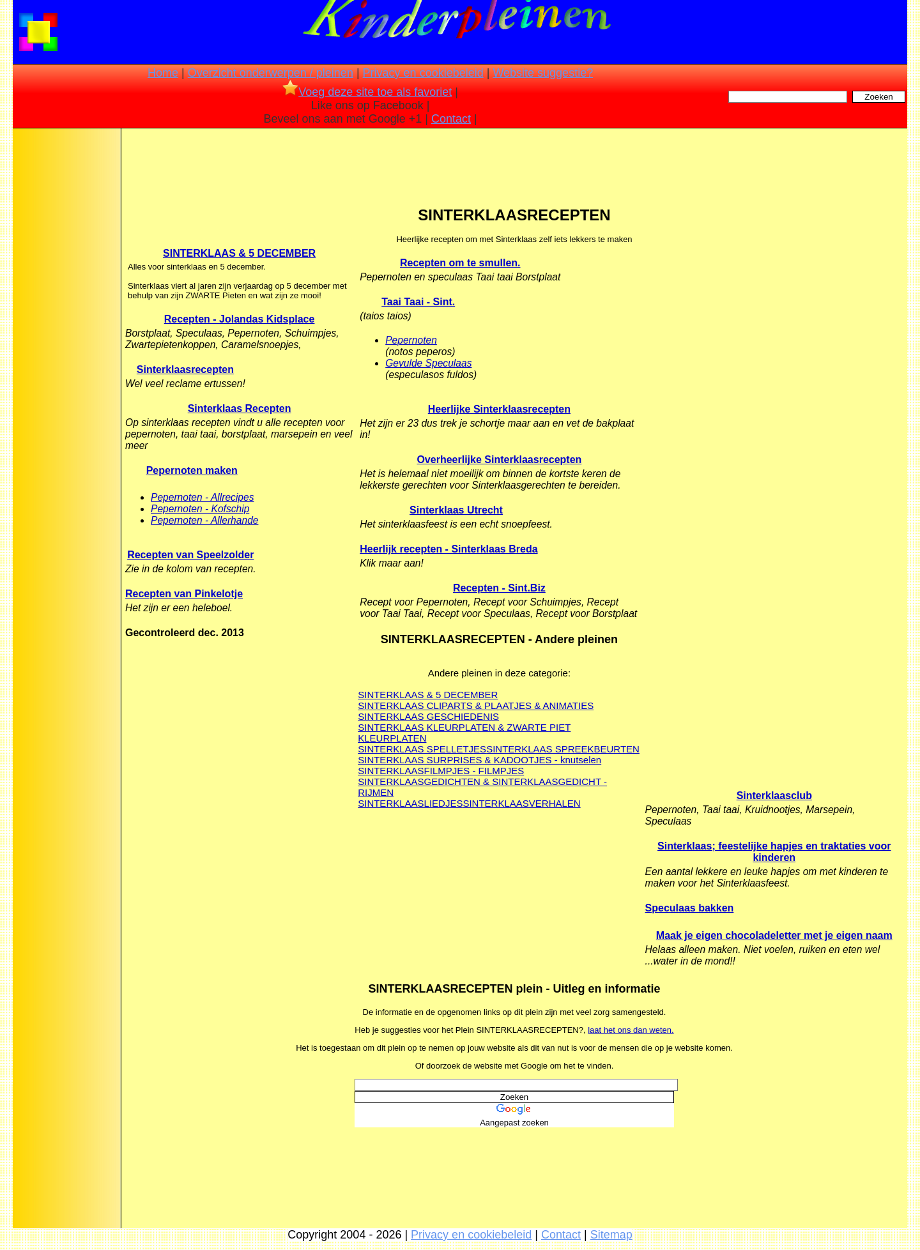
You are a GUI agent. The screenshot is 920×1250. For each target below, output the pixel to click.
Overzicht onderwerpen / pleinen (270, 72)
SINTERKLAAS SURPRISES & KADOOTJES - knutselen (479, 759)
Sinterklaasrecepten (185, 369)
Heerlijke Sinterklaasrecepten (499, 409)
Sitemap (611, 1234)
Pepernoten (411, 340)
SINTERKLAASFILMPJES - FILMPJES (441, 770)
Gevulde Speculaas (428, 363)
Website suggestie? (543, 72)
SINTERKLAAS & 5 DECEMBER (239, 253)
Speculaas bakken (689, 908)
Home (163, 72)
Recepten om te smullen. (460, 262)
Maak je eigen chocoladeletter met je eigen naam (774, 935)
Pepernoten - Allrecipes (202, 497)
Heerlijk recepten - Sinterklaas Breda (448, 549)
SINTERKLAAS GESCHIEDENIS (428, 716)
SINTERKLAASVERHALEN (521, 803)
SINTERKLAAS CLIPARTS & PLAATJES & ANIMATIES (476, 705)
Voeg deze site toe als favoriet (367, 92)
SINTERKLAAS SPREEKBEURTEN (563, 748)
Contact (451, 118)
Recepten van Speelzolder (190, 554)
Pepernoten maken (192, 470)
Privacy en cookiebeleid (423, 72)
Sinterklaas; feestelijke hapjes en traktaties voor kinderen (774, 852)
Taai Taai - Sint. (418, 301)
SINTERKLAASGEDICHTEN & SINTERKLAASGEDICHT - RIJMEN (482, 787)
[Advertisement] (66, 332)
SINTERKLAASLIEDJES (410, 803)
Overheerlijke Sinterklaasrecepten (499, 459)
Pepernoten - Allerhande (204, 520)
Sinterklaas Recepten (239, 408)
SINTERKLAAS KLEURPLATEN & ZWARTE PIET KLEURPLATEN (464, 732)
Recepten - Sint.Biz (499, 588)
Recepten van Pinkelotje (184, 593)
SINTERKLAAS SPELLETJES (422, 748)
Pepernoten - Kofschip (200, 508)
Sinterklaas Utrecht (456, 510)
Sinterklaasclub (774, 795)
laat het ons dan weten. (630, 1030)
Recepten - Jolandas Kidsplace (239, 319)
